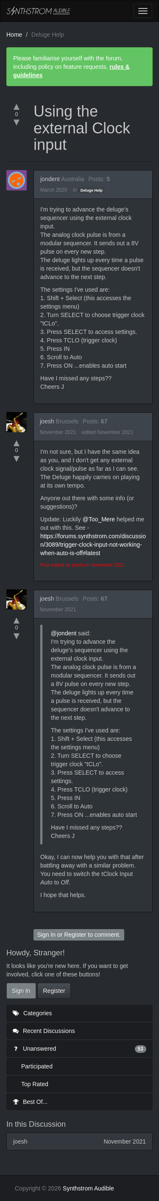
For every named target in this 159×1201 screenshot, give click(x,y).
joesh (47, 421)
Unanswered (79, 1048)
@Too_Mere (99, 519)
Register (75, 934)
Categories (32, 1013)
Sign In (46, 934)
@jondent (63, 633)
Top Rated (34, 1084)
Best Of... (30, 1101)
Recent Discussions (44, 1030)
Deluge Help (92, 190)
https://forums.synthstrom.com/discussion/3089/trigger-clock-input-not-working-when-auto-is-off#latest (93, 544)
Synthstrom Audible (38, 11)
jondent (50, 179)
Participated (37, 1066)
